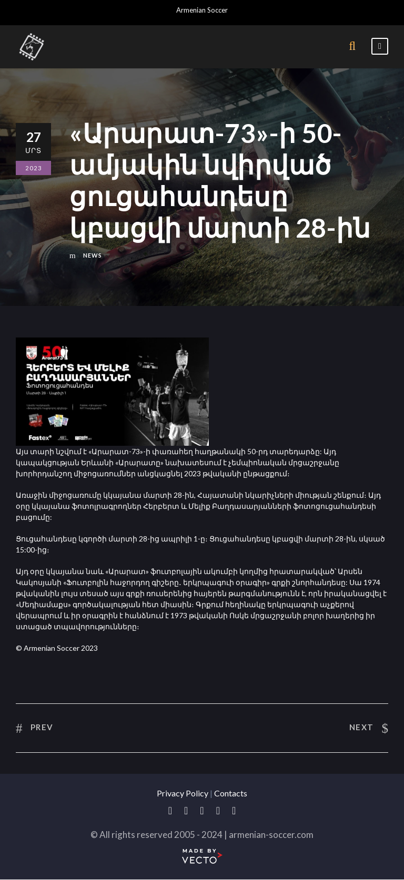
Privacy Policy (182, 793)
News (92, 255)
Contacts (230, 793)
